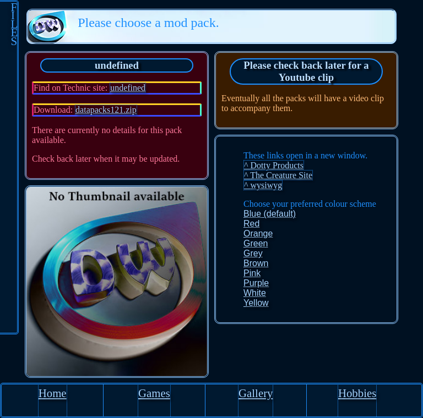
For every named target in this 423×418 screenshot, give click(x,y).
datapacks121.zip (106, 109)
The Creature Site (281, 175)
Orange (258, 233)
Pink (252, 273)
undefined (127, 87)
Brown (255, 263)
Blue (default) (269, 213)
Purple (256, 283)
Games (154, 393)
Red (251, 223)
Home (53, 393)
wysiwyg (267, 185)
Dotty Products (277, 165)
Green (255, 243)
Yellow (256, 302)
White (254, 293)
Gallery (255, 393)
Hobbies (357, 393)
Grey (253, 253)
